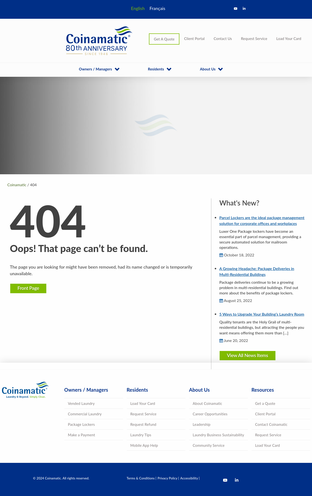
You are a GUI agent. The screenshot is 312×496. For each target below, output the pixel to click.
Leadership (202, 424)
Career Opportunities (210, 414)
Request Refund (143, 424)
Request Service (254, 38)
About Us (207, 69)
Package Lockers (81, 424)
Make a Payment (81, 435)
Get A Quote (164, 39)
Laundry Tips (140, 435)
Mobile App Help (144, 445)
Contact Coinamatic (271, 424)
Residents (156, 69)
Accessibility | (190, 478)
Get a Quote (265, 403)
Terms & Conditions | (141, 478)
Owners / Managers (95, 69)
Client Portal (194, 38)
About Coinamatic (207, 403)
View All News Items (247, 355)
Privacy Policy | (168, 478)
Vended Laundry (81, 403)
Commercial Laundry (85, 414)
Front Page (29, 288)
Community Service (209, 445)
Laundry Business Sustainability (218, 435)
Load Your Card (288, 38)
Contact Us (223, 38)
